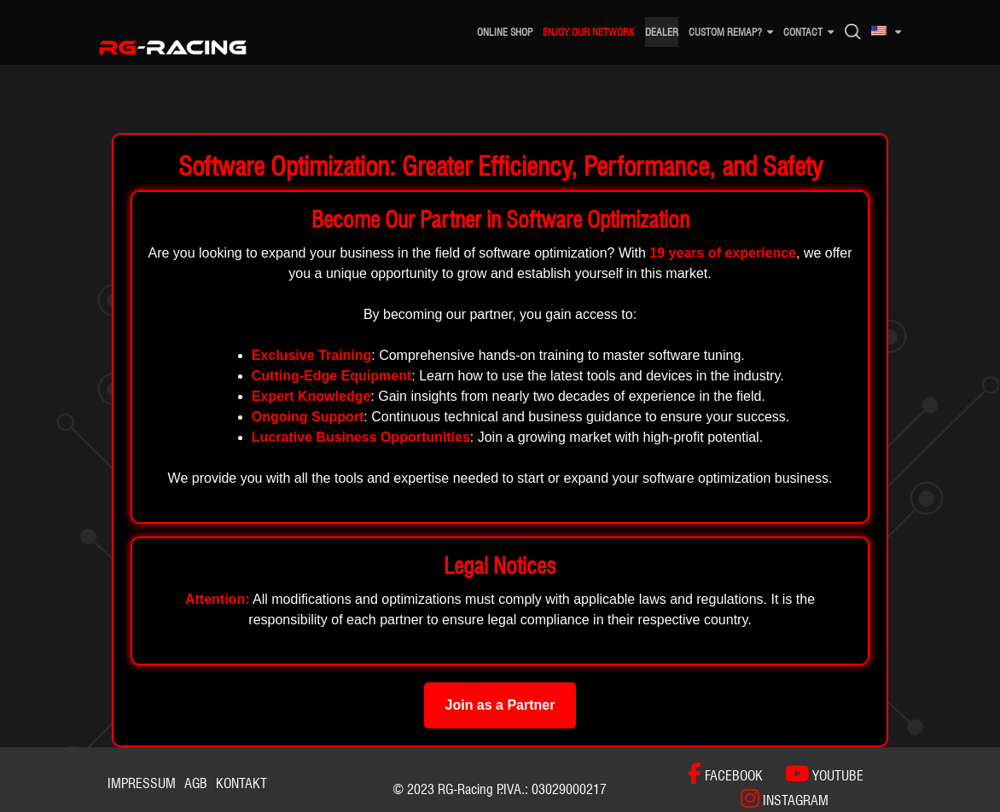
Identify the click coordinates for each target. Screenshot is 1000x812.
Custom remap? (725, 32)
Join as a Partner (500, 705)
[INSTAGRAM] (776, 798)
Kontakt (241, 783)
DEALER (661, 32)
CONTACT (803, 32)
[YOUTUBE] (815, 774)
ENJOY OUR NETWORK (589, 32)
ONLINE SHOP (504, 32)
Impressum (142, 783)
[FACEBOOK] (725, 774)
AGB (195, 783)
